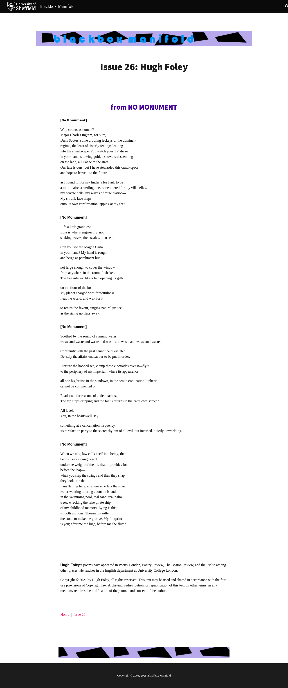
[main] (144, 67)
